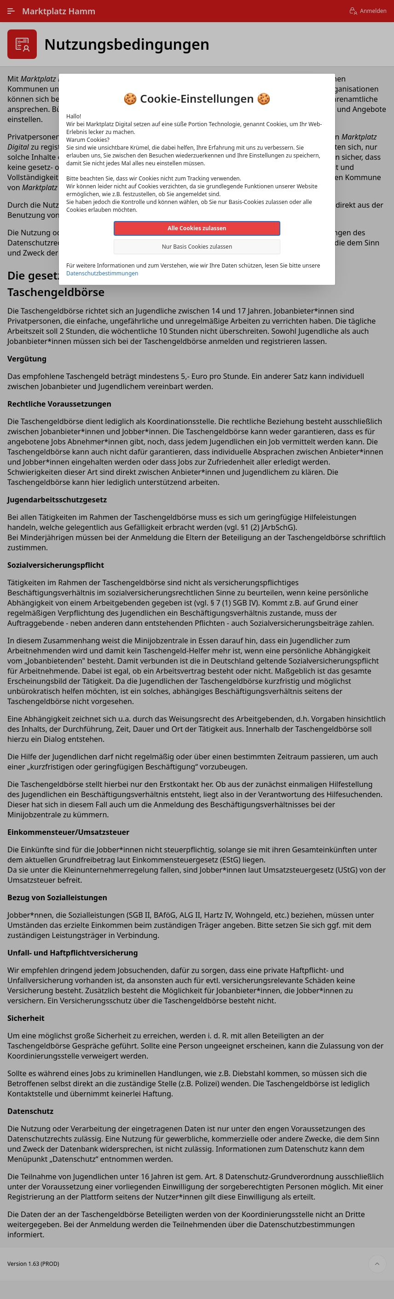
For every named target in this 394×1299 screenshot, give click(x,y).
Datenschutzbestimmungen (102, 273)
